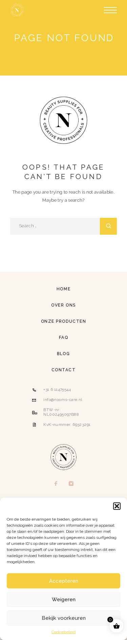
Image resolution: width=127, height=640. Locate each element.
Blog (63, 353)
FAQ (63, 337)
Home (63, 289)
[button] (116, 506)
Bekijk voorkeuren (64, 618)
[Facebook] (56, 484)
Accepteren (63, 581)
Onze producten (63, 321)
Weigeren (64, 600)
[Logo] (17, 10)
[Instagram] (71, 484)
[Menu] (110, 10)
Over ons (63, 305)
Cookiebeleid (63, 632)
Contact (63, 370)
